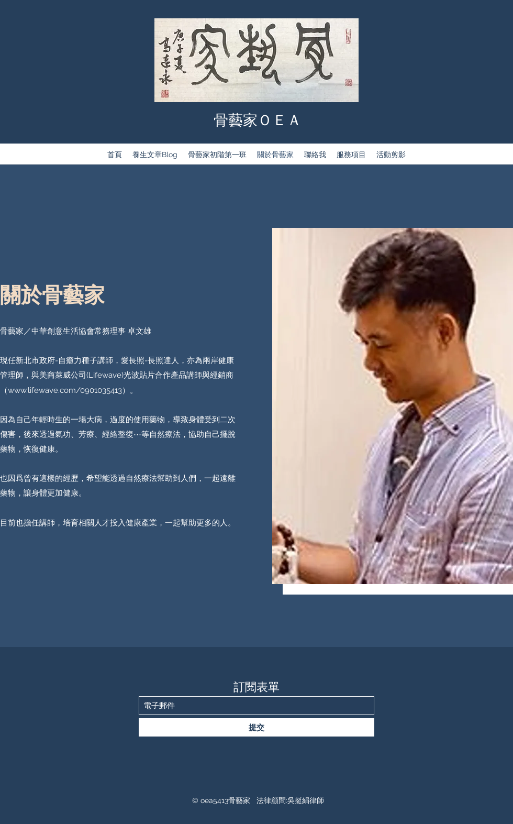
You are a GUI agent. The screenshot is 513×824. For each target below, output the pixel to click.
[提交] (256, 727)
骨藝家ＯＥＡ (258, 120)
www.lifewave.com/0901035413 (65, 390)
